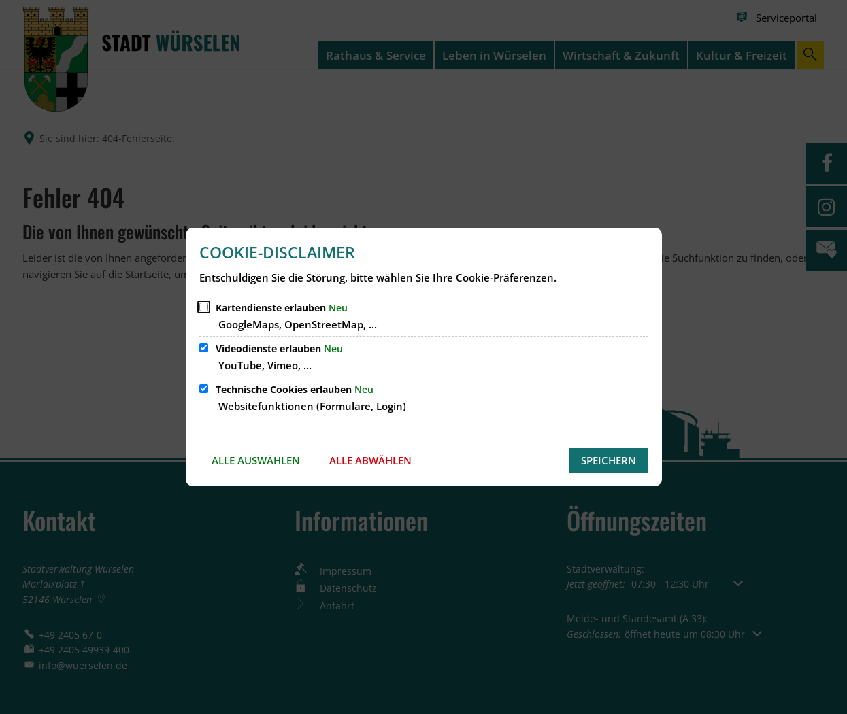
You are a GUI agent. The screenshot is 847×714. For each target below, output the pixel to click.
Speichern (608, 460)
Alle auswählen (256, 460)
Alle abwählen (370, 460)
